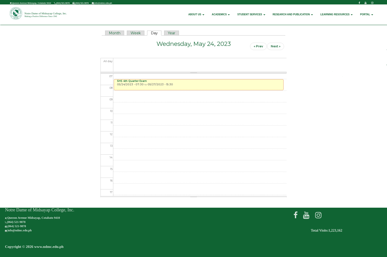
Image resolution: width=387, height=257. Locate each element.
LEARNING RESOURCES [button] (336, 11)
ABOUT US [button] (196, 11)
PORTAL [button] (366, 11)
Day (156, 33)
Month (114, 33)
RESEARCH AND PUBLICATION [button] (293, 11)
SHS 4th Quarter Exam (132, 81)
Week (136, 33)
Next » (275, 46)
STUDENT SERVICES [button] (251, 11)
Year (171, 33)
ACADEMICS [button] (221, 11)
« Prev (258, 46)
